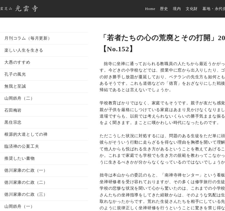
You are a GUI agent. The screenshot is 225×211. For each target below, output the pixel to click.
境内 (177, 8)
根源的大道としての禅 (26, 134)
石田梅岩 (13, 110)
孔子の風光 (15, 74)
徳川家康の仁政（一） (26, 170)
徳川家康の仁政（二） (26, 182)
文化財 (192, 8)
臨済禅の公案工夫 (21, 146)
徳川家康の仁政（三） (26, 194)
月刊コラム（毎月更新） (28, 38)
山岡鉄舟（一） (19, 206)
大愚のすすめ (17, 62)
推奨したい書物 (19, 158)
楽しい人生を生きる (23, 50)
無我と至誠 (15, 86)
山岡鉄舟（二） (19, 98)
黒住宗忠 (13, 122)
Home (150, 8)
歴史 (164, 8)
